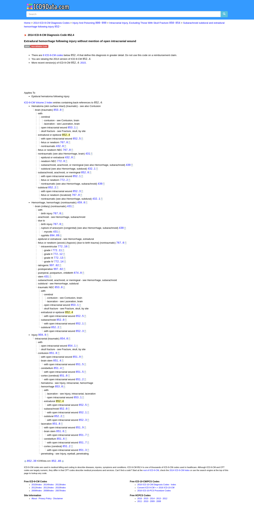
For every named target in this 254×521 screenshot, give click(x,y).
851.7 (83, 443)
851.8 (53, 358)
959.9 (42, 340)
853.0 (58, 110)
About (34, 507)
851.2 (80, 386)
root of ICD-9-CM (151, 478)
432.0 (60, 147)
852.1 (77, 178)
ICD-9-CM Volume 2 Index (38, 103)
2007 (58, 499)
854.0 (64, 344)
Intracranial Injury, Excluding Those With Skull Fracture (144, 23)
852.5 (77, 139)
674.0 (78, 277)
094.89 (54, 239)
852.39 (31, 469)
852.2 (52, 190)
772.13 (58, 262)
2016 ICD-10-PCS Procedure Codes (154, 499)
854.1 (72, 351)
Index (39, 493)
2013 (58, 493)
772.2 (64, 182)
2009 (34, 499)
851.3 (83, 458)
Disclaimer (58, 507)
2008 (45, 499)
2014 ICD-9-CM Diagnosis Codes (51, 23)
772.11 (57, 254)
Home (27, 23)
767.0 (64, 143)
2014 (45, 493)
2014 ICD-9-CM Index (180, 478)
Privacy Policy (45, 507)
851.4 (57, 366)
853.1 (72, 128)
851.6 (60, 439)
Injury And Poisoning (89, 23)
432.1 (92, 170)
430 (128, 166)
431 (87, 155)
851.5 (80, 370)
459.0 (81, 205)
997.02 (54, 269)
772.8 (61, 162)
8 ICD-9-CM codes (53, 55)
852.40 (56, 469)
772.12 (57, 258)
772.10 (62, 250)
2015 (83, 63)
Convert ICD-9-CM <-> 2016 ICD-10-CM (155, 496)
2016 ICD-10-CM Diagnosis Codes (153, 493)
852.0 (85, 174)
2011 (45, 496)
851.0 (64, 382)
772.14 (58, 265)
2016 (139, 507)
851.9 (77, 362)
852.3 (77, 193)
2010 (58, 496)
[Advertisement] (91, 78)
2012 (34, 496)
